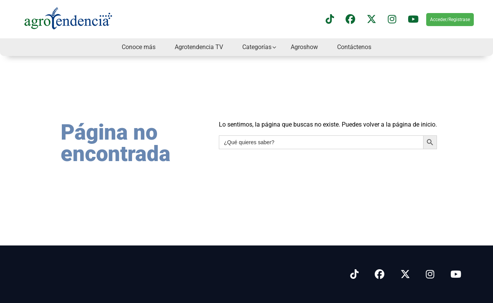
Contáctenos (354, 47)
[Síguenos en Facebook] (350, 19)
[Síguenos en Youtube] (455, 274)
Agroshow (304, 47)
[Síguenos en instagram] (392, 19)
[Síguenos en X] (371, 19)
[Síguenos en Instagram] (430, 274)
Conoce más (139, 47)
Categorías (256, 47)
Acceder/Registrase (450, 19)
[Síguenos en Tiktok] (354, 274)
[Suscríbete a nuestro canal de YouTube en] (413, 19)
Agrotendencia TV (199, 47)
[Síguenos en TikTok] (330, 19)
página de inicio (413, 124)
